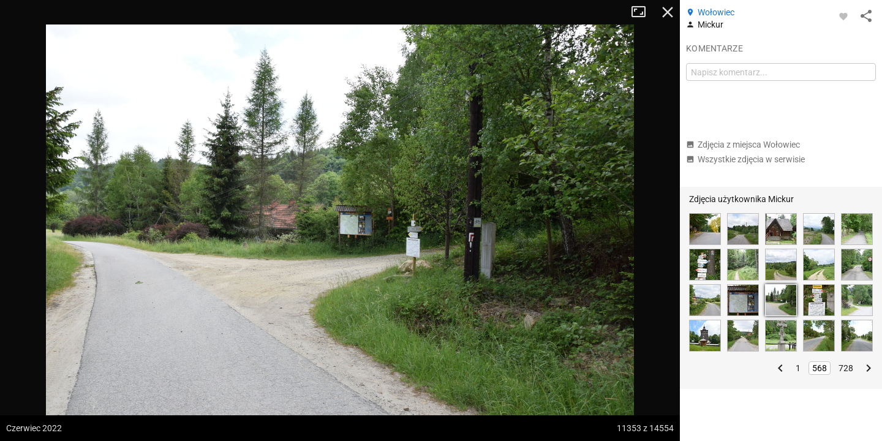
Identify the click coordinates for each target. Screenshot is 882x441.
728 (846, 368)
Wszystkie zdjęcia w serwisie (745, 159)
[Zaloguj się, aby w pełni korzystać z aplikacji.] (843, 16)
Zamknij (667, 12)
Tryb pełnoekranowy (643, 12)
